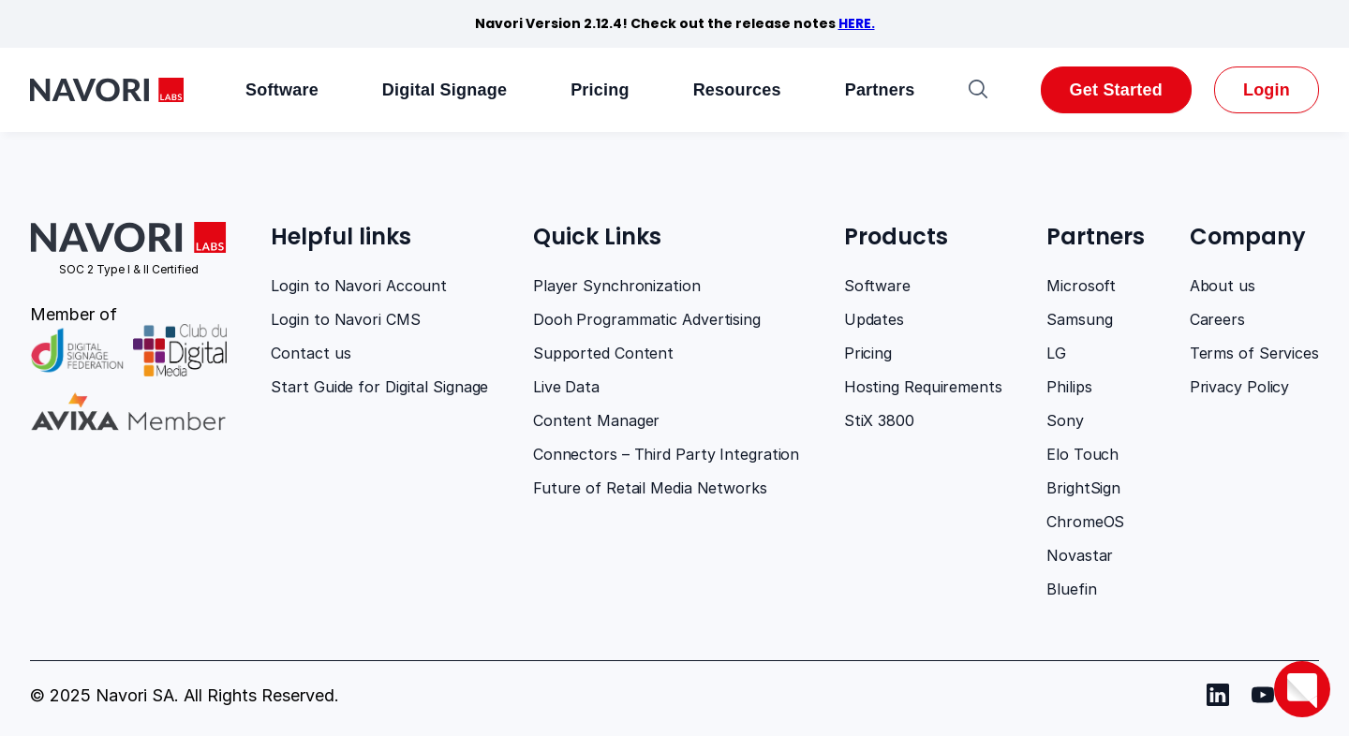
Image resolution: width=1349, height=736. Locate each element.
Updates (874, 319)
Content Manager (596, 420)
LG (1056, 353)
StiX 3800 (879, 420)
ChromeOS (1085, 521)
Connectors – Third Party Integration (666, 454)
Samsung (1079, 319)
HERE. (856, 23)
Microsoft (1081, 285)
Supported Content (603, 353)
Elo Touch (1082, 454)
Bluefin (1071, 589)
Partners (880, 90)
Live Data (566, 386)
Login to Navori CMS (345, 319)
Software (282, 90)
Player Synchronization (617, 285)
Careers (1217, 319)
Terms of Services (1254, 353)
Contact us (310, 353)
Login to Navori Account (359, 285)
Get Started (1116, 90)
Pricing (600, 90)
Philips (1068, 386)
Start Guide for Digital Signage (379, 386)
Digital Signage (444, 90)
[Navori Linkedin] (1218, 695)
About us (1222, 285)
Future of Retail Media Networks (650, 487)
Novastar (1079, 555)
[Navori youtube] (1263, 695)
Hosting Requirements (923, 386)
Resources (737, 90)
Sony (1065, 420)
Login (1266, 90)
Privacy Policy (1240, 386)
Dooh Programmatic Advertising (647, 319)
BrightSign (1083, 487)
